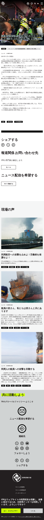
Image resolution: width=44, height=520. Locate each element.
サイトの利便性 (20, 487)
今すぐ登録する (8, 184)
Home (3, 48)
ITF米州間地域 (18, 121)
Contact (22, 429)
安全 (13, 385)
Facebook (22, 443)
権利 (18, 267)
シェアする (9, 139)
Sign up (22, 412)
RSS (27, 448)
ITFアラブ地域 (25, 267)
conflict (4, 267)
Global (17, 327)
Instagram (22, 448)
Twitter (17, 443)
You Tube (27, 443)
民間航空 (12, 267)
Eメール (8, 167)
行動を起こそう (38, 3)
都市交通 (10, 121)
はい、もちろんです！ (11, 511)
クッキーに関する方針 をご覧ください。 (30, 516)
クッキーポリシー (21, 493)
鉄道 (3, 121)
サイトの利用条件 (21, 490)
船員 (11, 327)
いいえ (33, 511)
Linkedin (17, 448)
